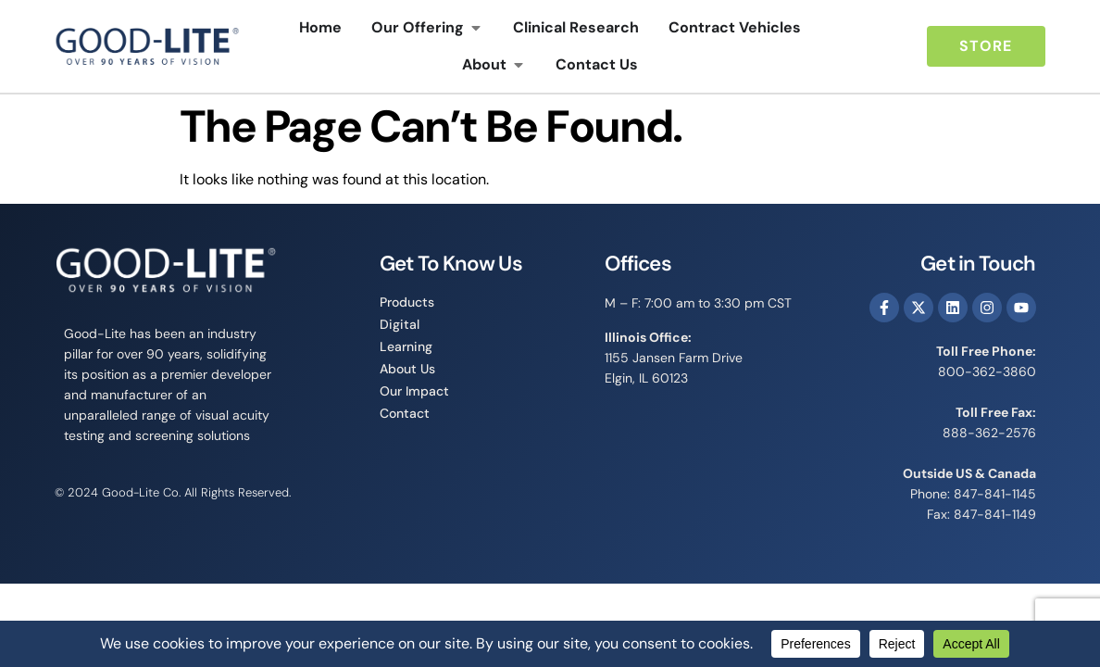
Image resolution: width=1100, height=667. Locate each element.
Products (407, 302)
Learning (406, 346)
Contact (405, 413)
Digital (399, 324)
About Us (407, 368)
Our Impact (414, 391)
